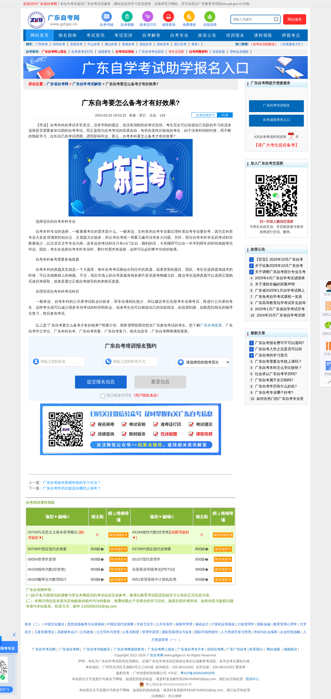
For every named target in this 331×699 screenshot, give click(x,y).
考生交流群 (176, 51)
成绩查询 (104, 51)
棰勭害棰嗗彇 (223, 535)
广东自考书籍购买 (96, 649)
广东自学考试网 (44, 649)
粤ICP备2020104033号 (197, 673)
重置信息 (160, 381)
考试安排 (123, 35)
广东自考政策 (211, 325)
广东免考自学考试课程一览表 (275, 296)
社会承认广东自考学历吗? (273, 374)
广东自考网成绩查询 (129, 649)
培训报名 (235, 35)
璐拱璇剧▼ (118, 549)
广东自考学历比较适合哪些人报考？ (72, 488)
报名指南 (67, 35)
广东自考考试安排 (151, 51)
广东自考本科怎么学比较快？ (275, 368)
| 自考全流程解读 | (263, 44)
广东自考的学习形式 (268, 355)
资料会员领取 (239, 51)
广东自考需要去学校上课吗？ (275, 361)
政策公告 (207, 35)
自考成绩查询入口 (276, 120)
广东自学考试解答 (86, 84)
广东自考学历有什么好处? (273, 386)
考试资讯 (95, 35)
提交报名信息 (101, 381)
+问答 (225, 115)
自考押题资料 (198, 51)
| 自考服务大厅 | (292, 44)
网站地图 (273, 649)
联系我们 (256, 649)
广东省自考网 (57, 84)
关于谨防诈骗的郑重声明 (272, 284)
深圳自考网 (215, 649)
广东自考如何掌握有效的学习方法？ (72, 482)
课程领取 (263, 35)
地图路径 (291, 649)
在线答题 (219, 51)
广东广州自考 (237, 649)
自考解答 (151, 35)
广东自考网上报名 (54, 51)
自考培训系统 (124, 51)
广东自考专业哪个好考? (271, 392)
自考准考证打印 (82, 51)
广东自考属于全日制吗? (271, 380)
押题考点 (291, 35)
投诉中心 (252, 679)
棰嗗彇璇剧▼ (118, 535)
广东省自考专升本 (190, 649)
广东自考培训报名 (276, 105)
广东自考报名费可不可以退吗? (276, 343)
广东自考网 (155, 655)
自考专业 (179, 35)
